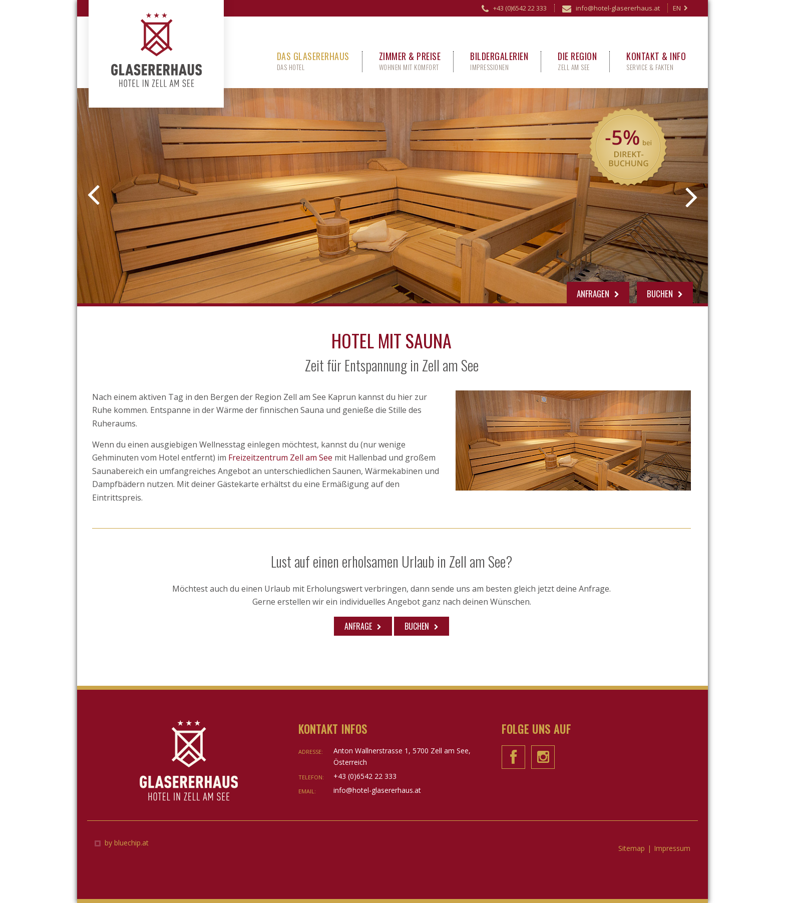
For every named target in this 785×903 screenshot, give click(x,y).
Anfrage (358, 626)
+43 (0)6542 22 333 (514, 9)
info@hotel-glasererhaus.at (611, 9)
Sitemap (631, 848)
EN (680, 8)
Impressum (672, 848)
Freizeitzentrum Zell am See (280, 457)
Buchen (665, 293)
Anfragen (598, 293)
